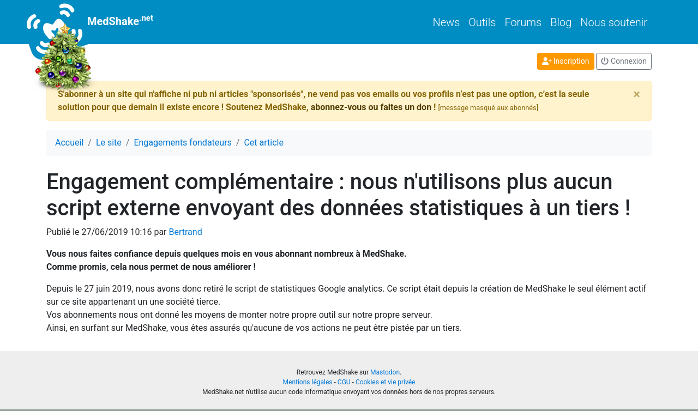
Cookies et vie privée (386, 382)
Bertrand (185, 232)
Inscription (565, 61)
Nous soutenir (613, 22)
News (446, 22)
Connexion (624, 61)
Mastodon (385, 372)
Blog (560, 22)
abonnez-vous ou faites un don (371, 107)
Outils (482, 22)
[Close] (636, 94)
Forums (522, 22)
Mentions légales (308, 382)
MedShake (99, 22)
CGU (344, 382)
